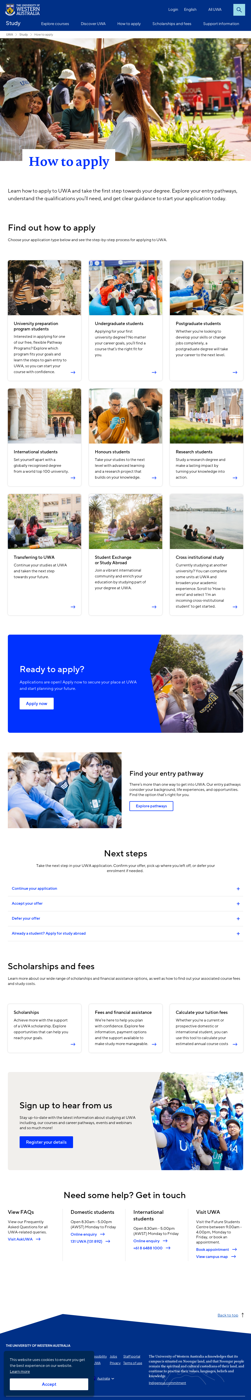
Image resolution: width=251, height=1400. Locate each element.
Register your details (46, 1142)
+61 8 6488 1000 (148, 1248)
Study (13, 23)
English (190, 9)
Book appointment (212, 1249)
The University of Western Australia (38, 1346)
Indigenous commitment (167, 1383)
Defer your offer (26, 918)
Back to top (228, 1315)
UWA (9, 34)
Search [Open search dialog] (239, 10)
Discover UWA (93, 23)
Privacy (115, 1363)
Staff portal (131, 1356)
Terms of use (132, 1363)
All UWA (215, 9)
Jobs (113, 1356)
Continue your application (35, 888)
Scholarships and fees (171, 23)
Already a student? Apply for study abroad (49, 933)
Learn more (20, 1371)
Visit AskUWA (20, 1239)
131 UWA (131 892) (86, 1241)
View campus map (212, 1256)
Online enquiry (84, 1234)
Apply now (36, 704)
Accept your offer (27, 903)
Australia (103, 1378)
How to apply (129, 23)
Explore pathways (151, 806)
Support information (221, 23)
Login (173, 9)
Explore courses (55, 23)
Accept (49, 1384)
